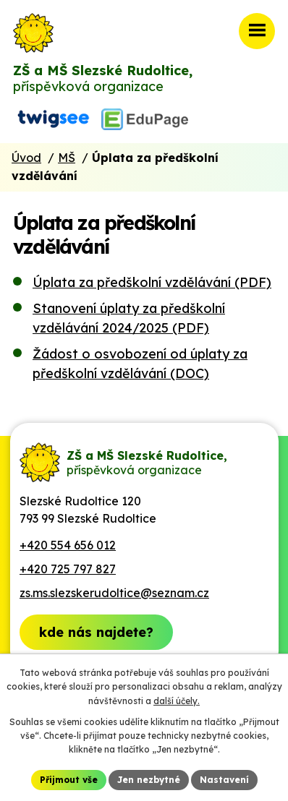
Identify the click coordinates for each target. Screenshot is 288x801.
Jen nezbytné (148, 779)
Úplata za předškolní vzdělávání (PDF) (152, 282)
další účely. (176, 700)
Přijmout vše (69, 779)
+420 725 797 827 (68, 569)
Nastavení (224, 779)
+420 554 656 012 (68, 545)
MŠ (66, 157)
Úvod (26, 157)
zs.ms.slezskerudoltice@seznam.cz (114, 593)
